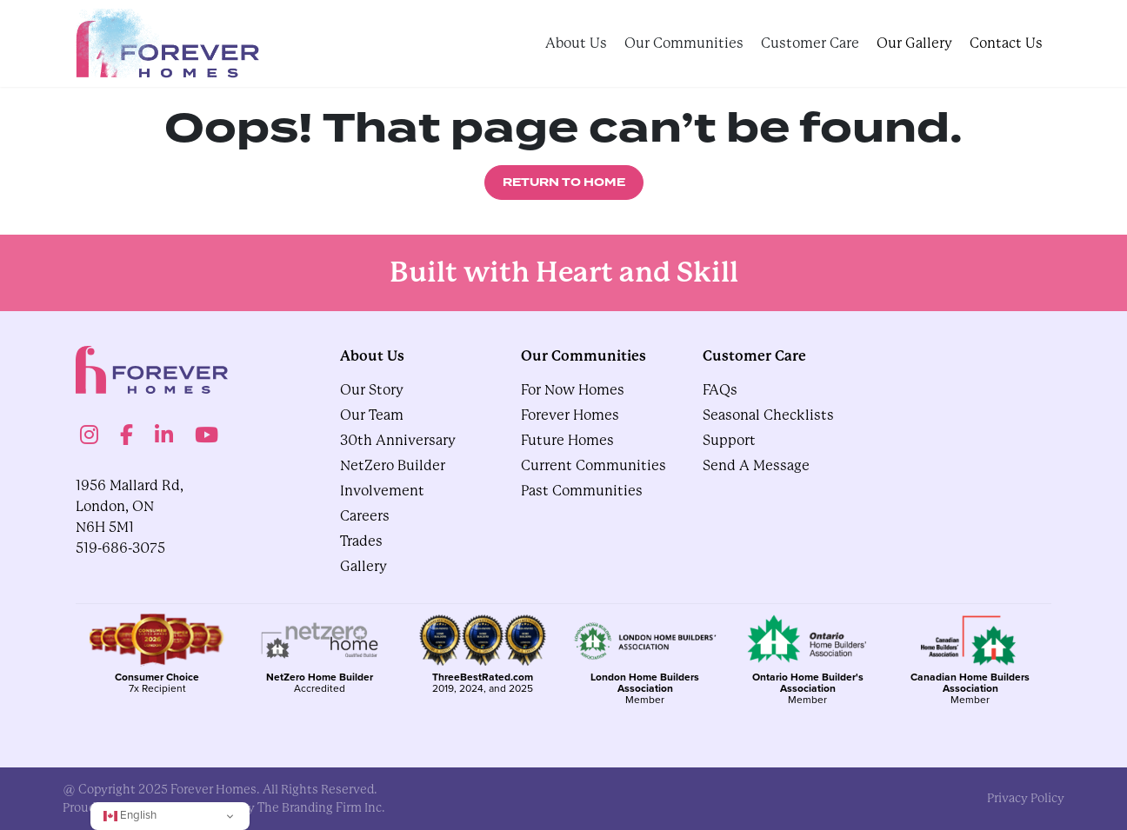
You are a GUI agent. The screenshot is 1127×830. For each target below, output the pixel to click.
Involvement (382, 490)
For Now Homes (572, 390)
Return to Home (564, 182)
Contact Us (1006, 43)
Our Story (371, 390)
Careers (365, 516)
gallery (363, 566)
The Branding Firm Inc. (321, 807)
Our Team (371, 415)
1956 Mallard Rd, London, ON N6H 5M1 (129, 506)
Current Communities (593, 465)
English (130, 815)
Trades (361, 541)
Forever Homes (570, 415)
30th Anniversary (398, 440)
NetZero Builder (392, 465)
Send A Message (756, 465)
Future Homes (567, 440)
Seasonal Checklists (768, 415)
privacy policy (1025, 798)
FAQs (720, 390)
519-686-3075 (120, 548)
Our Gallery (914, 43)
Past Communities (582, 490)
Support (729, 440)
